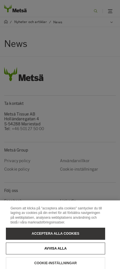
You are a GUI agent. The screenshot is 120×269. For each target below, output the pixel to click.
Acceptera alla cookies (55, 236)
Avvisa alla (55, 251)
